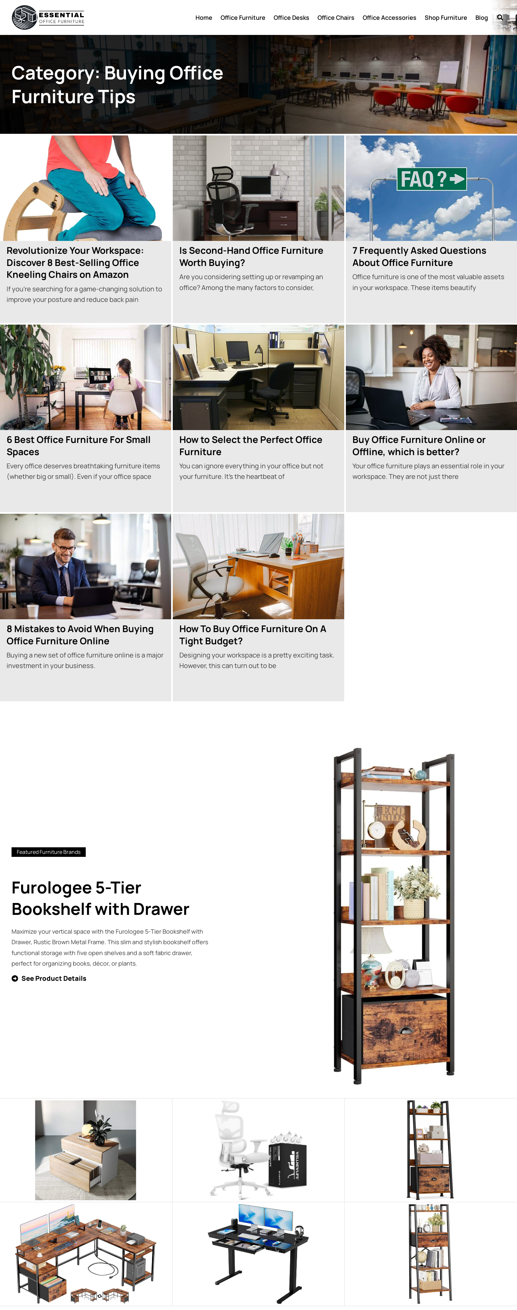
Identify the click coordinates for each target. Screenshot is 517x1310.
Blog (481, 17)
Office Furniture (243, 17)
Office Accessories (389, 17)
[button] (500, 17)
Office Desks (291, 17)
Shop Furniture (446, 17)
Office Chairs (336, 17)
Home (204, 17)
